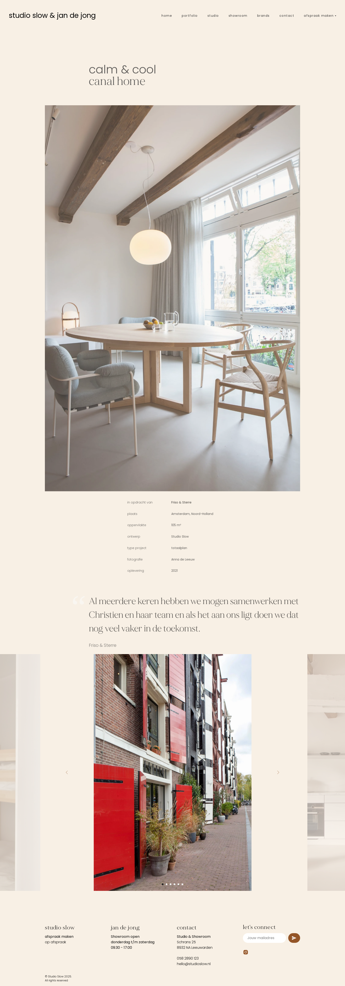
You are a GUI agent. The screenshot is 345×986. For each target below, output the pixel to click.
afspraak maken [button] (319, 15)
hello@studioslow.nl (194, 963)
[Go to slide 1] (162, 884)
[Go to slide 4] (174, 884)
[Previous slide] (66, 772)
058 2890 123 (188, 958)
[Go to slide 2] (166, 884)
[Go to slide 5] (178, 884)
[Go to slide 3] (170, 884)
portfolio (190, 15)
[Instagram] (245, 952)
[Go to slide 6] (182, 884)
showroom (238, 15)
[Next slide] (278, 772)
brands (263, 15)
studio (213, 15)
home (166, 15)
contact (286, 15)
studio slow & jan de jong (52, 15)
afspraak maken (59, 936)
